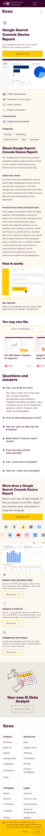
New (24, 139)
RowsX (6, 753)
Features (7, 742)
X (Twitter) (8, 804)
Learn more (37, 827)
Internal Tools (11, 139)
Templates (8, 764)
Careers (7, 799)
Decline (25, 832)
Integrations (9, 758)
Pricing (27, 764)
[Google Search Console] (4, 23)
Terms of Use (30, 799)
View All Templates (22, 329)
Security (28, 793)
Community (29, 758)
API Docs (28, 753)
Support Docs (30, 747)
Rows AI (7, 747)
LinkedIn (7, 811)
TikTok (6, 817)
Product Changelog (29, 770)
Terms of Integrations (30, 811)
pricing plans (22, 411)
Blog (26, 742)
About (6, 793)
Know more (12, 594)
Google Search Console (15, 122)
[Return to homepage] (7, 11)
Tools (6, 777)
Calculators (9, 770)
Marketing (21, 134)
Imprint (27, 817)
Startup (8, 134)
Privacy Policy (30, 804)
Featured (34, 139)
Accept (37, 832)
